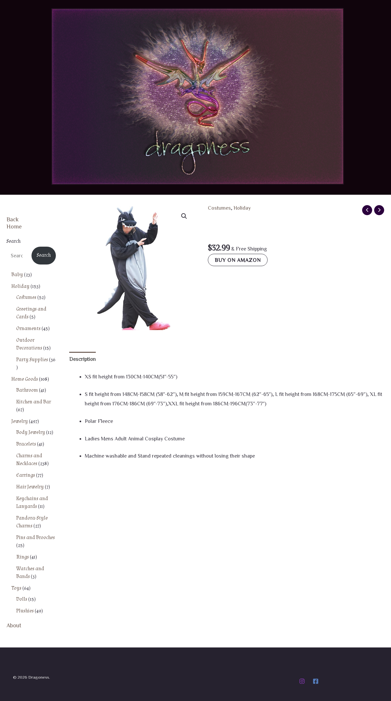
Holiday (242, 207)
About (13, 625)
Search (13, 241)
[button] (184, 216)
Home (14, 226)
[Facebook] (316, 681)
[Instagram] (302, 681)
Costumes (219, 207)
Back (12, 219)
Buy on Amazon (238, 260)
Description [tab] (82, 359)
